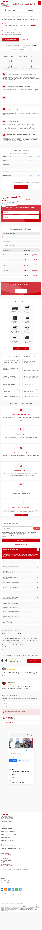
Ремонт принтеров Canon (7, 856)
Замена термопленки (7, 175)
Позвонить (30, 10)
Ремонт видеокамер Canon (8, 849)
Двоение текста (6, 265)
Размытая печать (7, 270)
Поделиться (2, 907)
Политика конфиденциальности (21, 919)
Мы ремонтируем (10, 10)
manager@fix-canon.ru (6, 883)
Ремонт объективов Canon (7, 859)
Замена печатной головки (8, 167)
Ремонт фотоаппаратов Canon (8, 853)
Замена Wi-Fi (5, 160)
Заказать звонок (21, 291)
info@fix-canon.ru (5, 880)
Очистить (37, 546)
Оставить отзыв (34, 679)
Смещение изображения (9, 260)
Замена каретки (6, 164)
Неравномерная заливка (9, 275)
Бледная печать (6, 254)
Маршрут (13, 779)
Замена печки (5, 171)
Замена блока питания (7, 156)
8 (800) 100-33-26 (5, 876)
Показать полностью (7, 668)
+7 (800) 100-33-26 (30, 3)
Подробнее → (34, 255)
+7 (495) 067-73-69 (18, 3)
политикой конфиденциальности (27, 219)
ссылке (7, 843)
